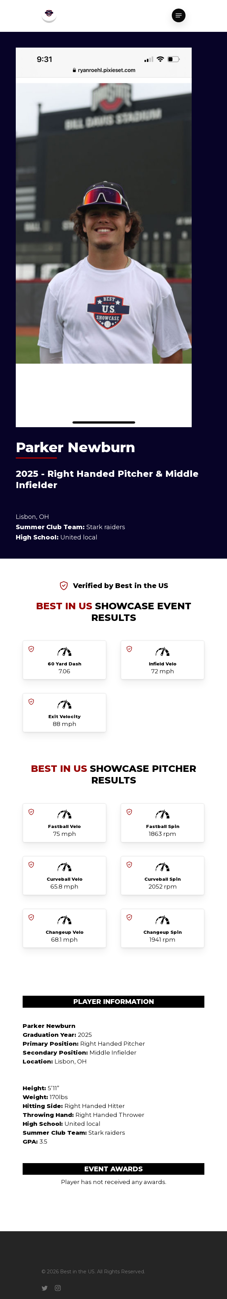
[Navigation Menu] (179, 15)
